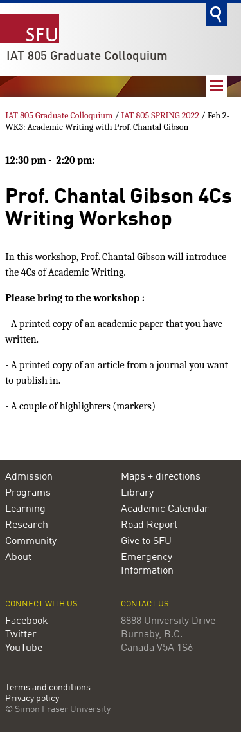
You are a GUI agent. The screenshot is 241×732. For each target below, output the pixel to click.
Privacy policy (32, 699)
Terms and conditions (48, 688)
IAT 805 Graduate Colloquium (87, 56)
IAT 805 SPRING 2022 (160, 115)
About (18, 557)
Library (137, 493)
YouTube (23, 648)
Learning (25, 509)
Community (31, 541)
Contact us (145, 604)
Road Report (149, 525)
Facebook (26, 621)
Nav (216, 86)
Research (26, 525)
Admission (29, 477)
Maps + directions (161, 477)
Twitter (21, 635)
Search (216, 14)
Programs (28, 493)
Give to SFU (146, 541)
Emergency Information (147, 564)
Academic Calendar (165, 509)
